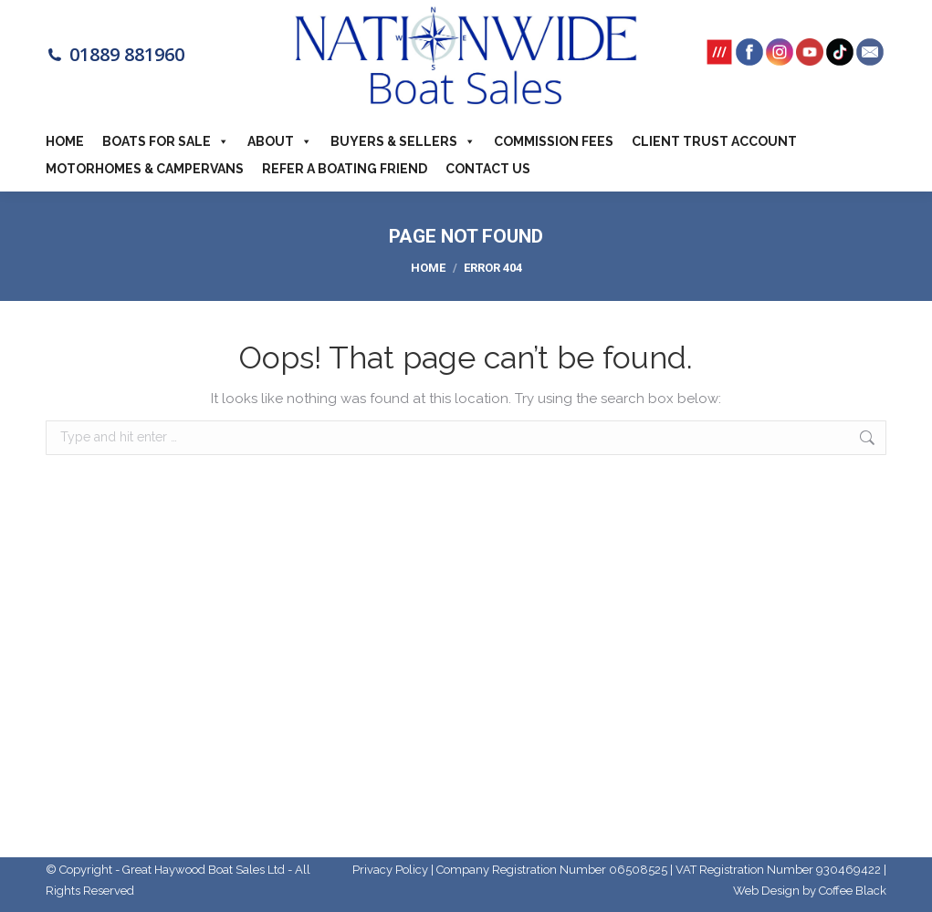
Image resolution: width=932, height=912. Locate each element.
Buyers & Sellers (403, 141)
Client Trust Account (714, 141)
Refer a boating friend (344, 168)
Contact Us (487, 168)
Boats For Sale (165, 141)
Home (65, 141)
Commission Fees (553, 141)
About (279, 141)
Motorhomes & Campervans (145, 168)
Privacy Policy (390, 869)
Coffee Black (852, 890)
